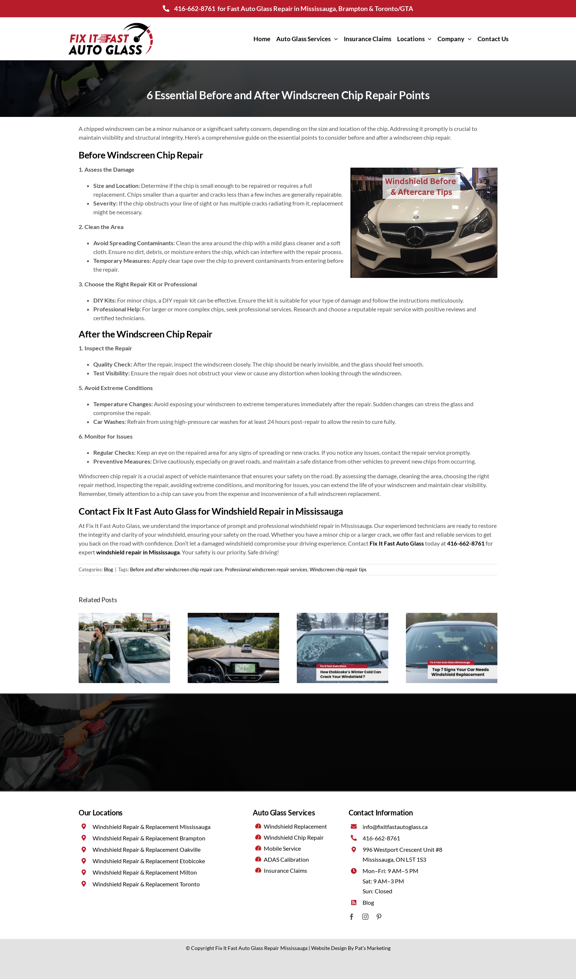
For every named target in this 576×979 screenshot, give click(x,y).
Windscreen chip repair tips (338, 569)
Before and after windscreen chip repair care (176, 569)
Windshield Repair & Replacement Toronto (146, 883)
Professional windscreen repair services (266, 569)
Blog (108, 569)
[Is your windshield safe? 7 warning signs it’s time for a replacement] (451, 616)
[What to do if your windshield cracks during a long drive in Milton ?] (233, 616)
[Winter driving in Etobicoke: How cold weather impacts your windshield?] (342, 616)
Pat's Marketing (372, 948)
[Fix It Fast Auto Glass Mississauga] (110, 23)
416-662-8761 (194, 8)
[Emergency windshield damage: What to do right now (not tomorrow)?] (124, 616)
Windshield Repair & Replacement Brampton (149, 838)
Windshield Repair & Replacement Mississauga (151, 826)
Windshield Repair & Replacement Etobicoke (149, 860)
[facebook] (352, 917)
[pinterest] (379, 917)
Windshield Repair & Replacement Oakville (147, 849)
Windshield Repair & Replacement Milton (145, 872)
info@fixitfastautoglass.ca (395, 826)
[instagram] (365, 917)
